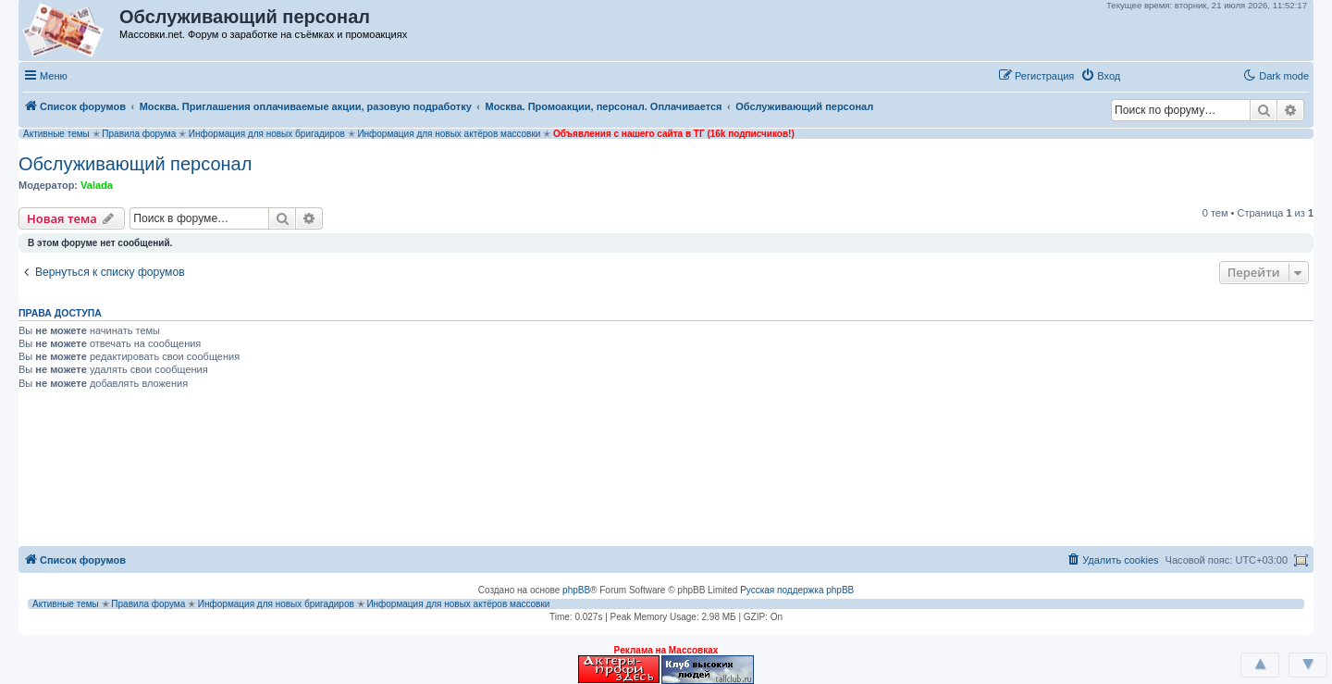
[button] (1146, 75)
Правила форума (139, 134)
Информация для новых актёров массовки (448, 134)
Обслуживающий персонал (135, 164)
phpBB (576, 590)
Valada (96, 185)
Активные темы (56, 134)
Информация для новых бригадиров (267, 134)
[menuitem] (1100, 76)
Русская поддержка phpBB (797, 590)
